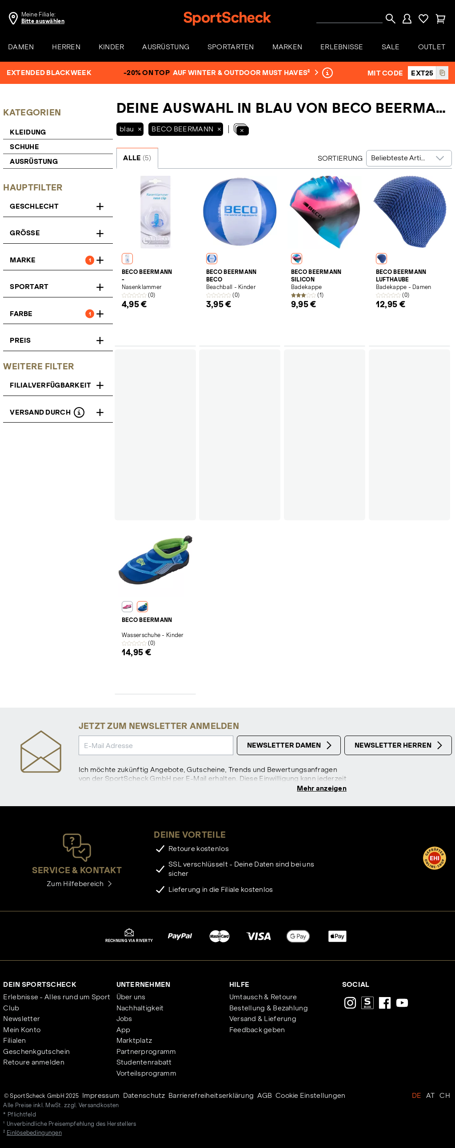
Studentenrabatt (144, 1063)
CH (444, 1096)
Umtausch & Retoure (263, 998)
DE (417, 1096)
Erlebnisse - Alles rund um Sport (56, 998)
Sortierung (340, 158)
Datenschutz (144, 1096)
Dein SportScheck (39, 985)
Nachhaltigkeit (140, 1009)
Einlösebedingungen (34, 1134)
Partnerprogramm (146, 1052)
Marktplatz (134, 1041)
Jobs (124, 1019)
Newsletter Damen (290, 745)
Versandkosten (99, 1106)
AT (430, 1096)
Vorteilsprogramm (146, 1074)
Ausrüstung (34, 161)
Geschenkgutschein (36, 1052)
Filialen (14, 1041)
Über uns (131, 998)
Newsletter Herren (400, 745)
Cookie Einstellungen (310, 1096)
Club (11, 1009)
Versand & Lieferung (262, 1019)
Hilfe (239, 985)
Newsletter (21, 1019)
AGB (264, 1096)
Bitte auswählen (42, 21)
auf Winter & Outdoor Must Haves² (245, 72)
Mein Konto (21, 1030)
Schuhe (24, 146)
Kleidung (28, 132)
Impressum (101, 1096)
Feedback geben (257, 1030)
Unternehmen (143, 985)
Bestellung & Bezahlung (268, 1009)
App (123, 1030)
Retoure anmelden (33, 1063)
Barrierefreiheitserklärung (211, 1096)
